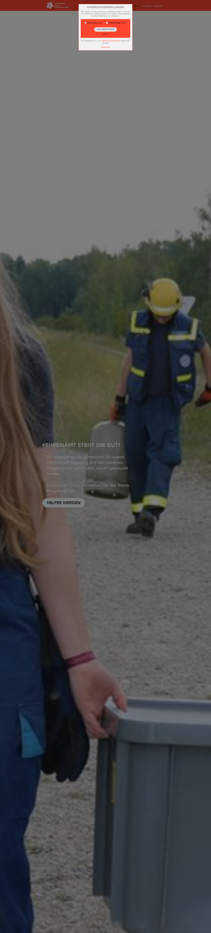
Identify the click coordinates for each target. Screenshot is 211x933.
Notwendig (92, 23)
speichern (105, 34)
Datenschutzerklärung (111, 41)
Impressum (105, 47)
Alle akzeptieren (105, 29)
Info (100, 23)
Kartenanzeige (114, 23)
